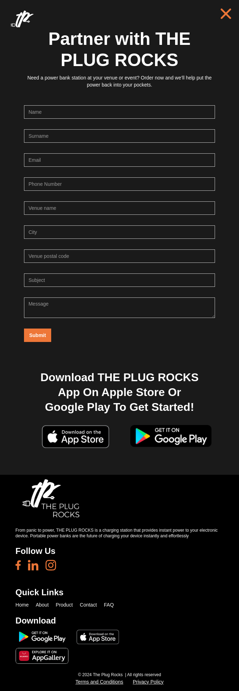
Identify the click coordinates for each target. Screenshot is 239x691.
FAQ (109, 605)
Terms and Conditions (99, 682)
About (42, 605)
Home (22, 605)
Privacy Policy (148, 682)
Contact (88, 605)
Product (64, 605)
